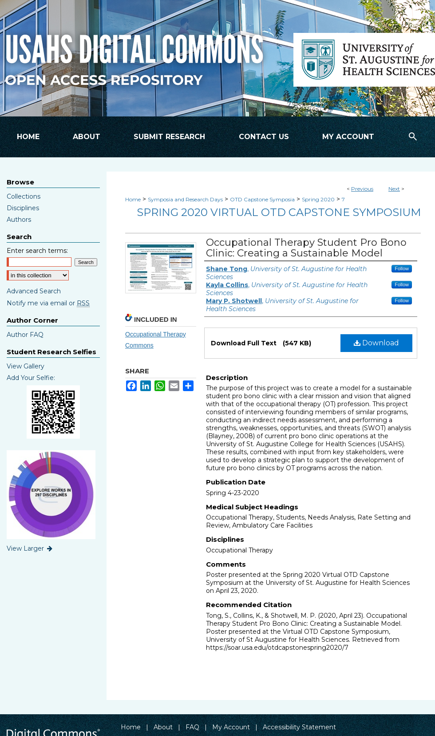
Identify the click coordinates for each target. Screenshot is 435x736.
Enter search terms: (37, 251)
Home (133, 199)
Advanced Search (34, 291)
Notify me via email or (48, 303)
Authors (19, 220)
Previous (362, 188)
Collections (23, 196)
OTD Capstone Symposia (262, 199)
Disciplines (23, 208)
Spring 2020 (318, 199)
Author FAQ (25, 335)
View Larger (30, 548)
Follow (402, 268)
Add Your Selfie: (31, 378)
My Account (231, 727)
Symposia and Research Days (185, 199)
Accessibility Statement (299, 727)
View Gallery (25, 366)
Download (376, 343)
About (163, 727)
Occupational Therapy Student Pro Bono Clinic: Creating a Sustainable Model (306, 247)
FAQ (192, 727)
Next (394, 188)
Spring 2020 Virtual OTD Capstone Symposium (279, 212)
